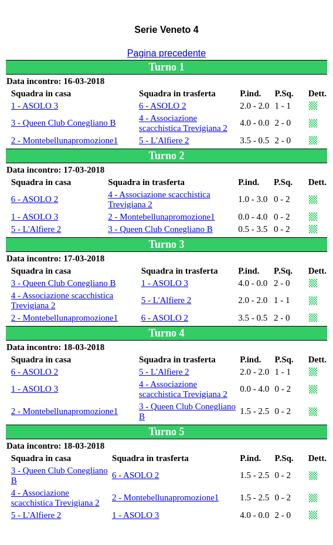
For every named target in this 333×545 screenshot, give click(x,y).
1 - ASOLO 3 (34, 105)
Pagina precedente (166, 53)
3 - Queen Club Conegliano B (63, 122)
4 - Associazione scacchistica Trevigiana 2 (183, 123)
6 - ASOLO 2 (162, 105)
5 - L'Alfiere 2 (164, 140)
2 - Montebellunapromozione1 (64, 140)
